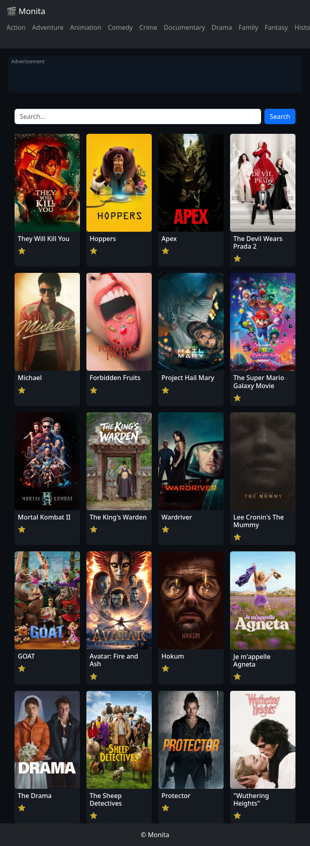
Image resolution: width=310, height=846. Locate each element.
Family (248, 27)
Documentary (184, 27)
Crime (148, 27)
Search (280, 116)
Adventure (47, 27)
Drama (222, 27)
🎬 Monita (25, 11)
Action (15, 27)
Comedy (120, 27)
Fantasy (276, 27)
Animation (85, 27)
